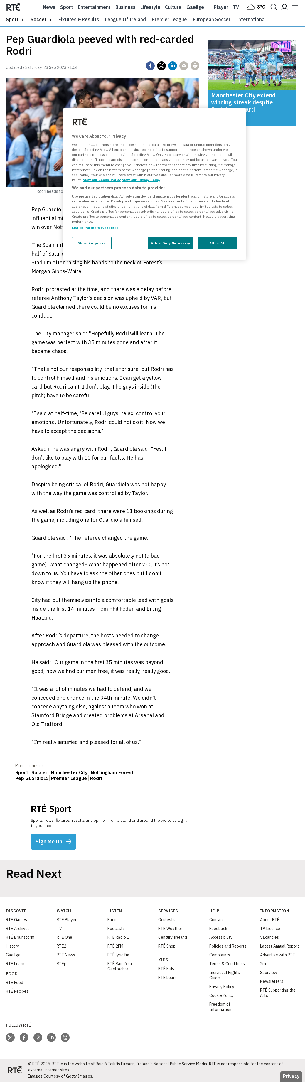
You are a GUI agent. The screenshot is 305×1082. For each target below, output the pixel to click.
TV (59, 928)
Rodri (96, 778)
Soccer (39, 19)
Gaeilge (195, 7)
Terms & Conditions (227, 963)
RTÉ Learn (15, 963)
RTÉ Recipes (17, 991)
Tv (236, 7)
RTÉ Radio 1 (118, 937)
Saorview (268, 972)
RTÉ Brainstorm (20, 937)
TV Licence (270, 928)
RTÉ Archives (18, 928)
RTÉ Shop (167, 946)
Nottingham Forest (112, 772)
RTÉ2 (61, 946)
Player (221, 7)
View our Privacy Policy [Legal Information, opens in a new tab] (141, 180)
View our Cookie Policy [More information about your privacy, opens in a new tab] (102, 180)
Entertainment (94, 7)
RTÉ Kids (166, 968)
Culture (173, 7)
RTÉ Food (14, 982)
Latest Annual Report (279, 946)
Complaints (219, 955)
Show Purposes (91, 243)
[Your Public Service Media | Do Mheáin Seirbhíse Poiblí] (14, 1070)
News (49, 7)
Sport (66, 7)
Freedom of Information (220, 1007)
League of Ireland (125, 19)
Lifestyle (150, 7)
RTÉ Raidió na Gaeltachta (119, 966)
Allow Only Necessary (170, 243)
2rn (263, 963)
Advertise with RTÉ (277, 955)
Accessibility (220, 937)
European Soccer (211, 19)
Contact (216, 919)
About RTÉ (269, 919)
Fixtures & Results (78, 19)
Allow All (217, 243)
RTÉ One (64, 937)
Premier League (169, 19)
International (251, 19)
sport (12, 19)
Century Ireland (172, 937)
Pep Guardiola (31, 778)
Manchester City (69, 772)
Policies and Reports (228, 946)
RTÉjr (61, 963)
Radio (112, 919)
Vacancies (269, 937)
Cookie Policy (221, 995)
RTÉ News (66, 955)
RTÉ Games (16, 919)
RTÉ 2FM (115, 946)
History (12, 946)
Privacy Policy (221, 986)
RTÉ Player (67, 919)
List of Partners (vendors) (95, 227)
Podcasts (116, 928)
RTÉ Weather (170, 928)
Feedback (218, 928)
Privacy (291, 1076)
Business (125, 7)
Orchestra (167, 919)
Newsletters (271, 981)
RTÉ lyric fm (118, 955)
